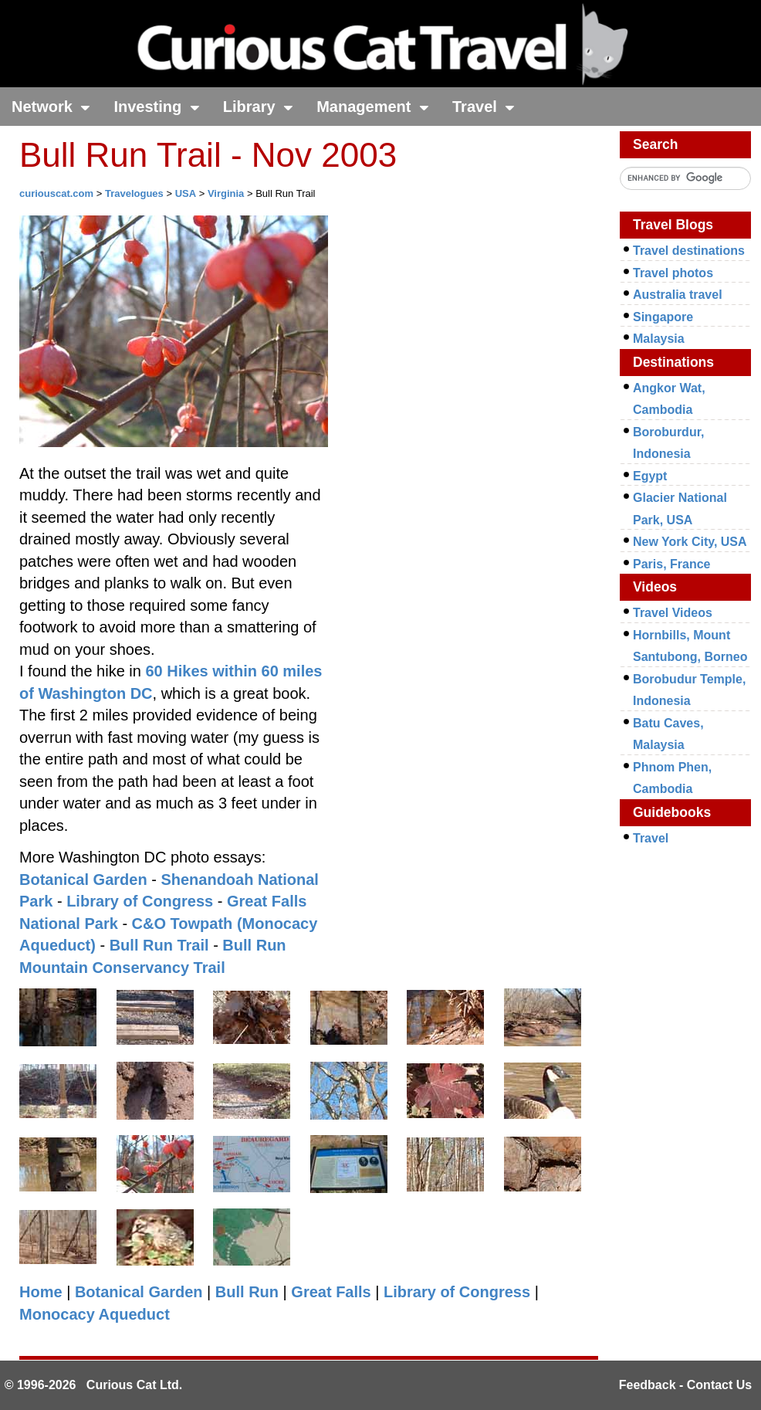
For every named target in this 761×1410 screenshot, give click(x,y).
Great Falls (330, 1291)
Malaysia (659, 338)
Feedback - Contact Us (685, 1384)
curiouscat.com (56, 193)
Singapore (663, 317)
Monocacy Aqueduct (94, 1314)
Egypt (650, 476)
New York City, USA (690, 541)
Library (258, 106)
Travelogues (134, 193)
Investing (156, 106)
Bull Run (247, 1291)
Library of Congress (139, 901)
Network (51, 106)
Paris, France (672, 564)
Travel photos (673, 273)
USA (185, 193)
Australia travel (677, 294)
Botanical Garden (83, 879)
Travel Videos (672, 612)
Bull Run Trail (159, 945)
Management (372, 106)
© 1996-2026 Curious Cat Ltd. (94, 1384)
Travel (483, 106)
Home (41, 1291)
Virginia (226, 193)
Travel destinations (689, 250)
